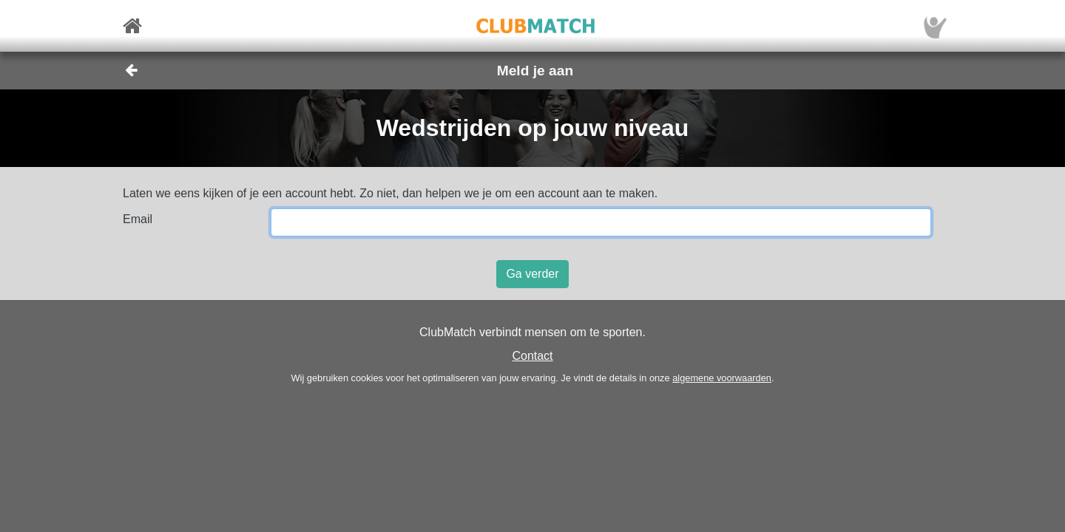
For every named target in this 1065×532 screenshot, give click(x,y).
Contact (532, 355)
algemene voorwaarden (721, 377)
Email (137, 219)
